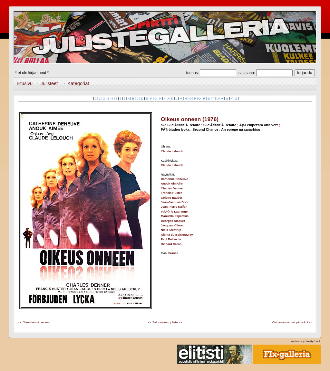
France (173, 253)
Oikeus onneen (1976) (189, 119)
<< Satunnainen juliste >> (165, 322)
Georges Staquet (173, 221)
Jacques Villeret (172, 225)
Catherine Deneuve (174, 179)
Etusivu (25, 83)
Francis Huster (171, 193)
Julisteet (49, 83)
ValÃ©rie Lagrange (174, 211)
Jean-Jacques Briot (175, 202)
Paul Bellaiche (171, 239)
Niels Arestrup (171, 230)
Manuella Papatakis (175, 216)
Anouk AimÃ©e (172, 183)
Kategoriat (78, 83)
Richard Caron (171, 244)
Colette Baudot (171, 197)
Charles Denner (172, 188)
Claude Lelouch (172, 151)
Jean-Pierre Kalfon (174, 206)
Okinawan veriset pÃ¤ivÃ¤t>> (292, 322)
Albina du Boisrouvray (177, 234)
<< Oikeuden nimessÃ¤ (34, 322)
